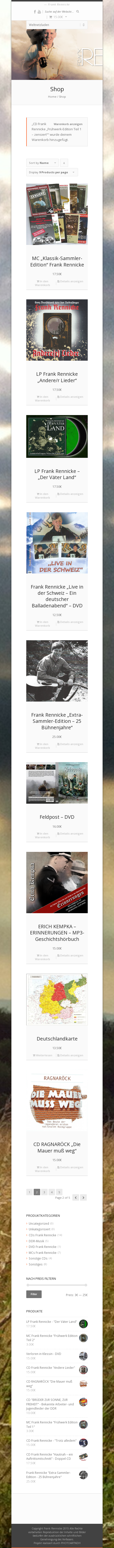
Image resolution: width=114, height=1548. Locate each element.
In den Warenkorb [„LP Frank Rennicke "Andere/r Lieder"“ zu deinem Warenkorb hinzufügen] (42, 398)
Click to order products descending (64, 164)
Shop (62, 96)
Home (52, 96)
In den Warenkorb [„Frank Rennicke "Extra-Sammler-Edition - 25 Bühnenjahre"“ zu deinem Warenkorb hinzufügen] (42, 746)
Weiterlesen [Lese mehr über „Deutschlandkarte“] (42, 1055)
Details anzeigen (70, 281)
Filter (34, 1294)
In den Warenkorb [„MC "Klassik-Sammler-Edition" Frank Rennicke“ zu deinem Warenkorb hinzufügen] (42, 283)
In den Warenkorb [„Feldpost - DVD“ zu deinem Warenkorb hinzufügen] (42, 835)
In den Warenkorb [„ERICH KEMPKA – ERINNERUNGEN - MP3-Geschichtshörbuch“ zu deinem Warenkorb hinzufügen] (42, 957)
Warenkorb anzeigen (68, 124)
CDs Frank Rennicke (42, 1235)
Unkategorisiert (39, 1229)
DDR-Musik (36, 1241)
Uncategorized (39, 1223)
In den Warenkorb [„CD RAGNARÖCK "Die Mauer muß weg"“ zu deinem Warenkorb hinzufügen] (42, 1169)
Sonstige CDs (38, 1258)
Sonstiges (36, 1264)
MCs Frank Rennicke (43, 1253)
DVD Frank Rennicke (43, 1247)
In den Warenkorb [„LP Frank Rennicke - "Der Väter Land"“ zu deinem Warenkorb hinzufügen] (42, 495)
